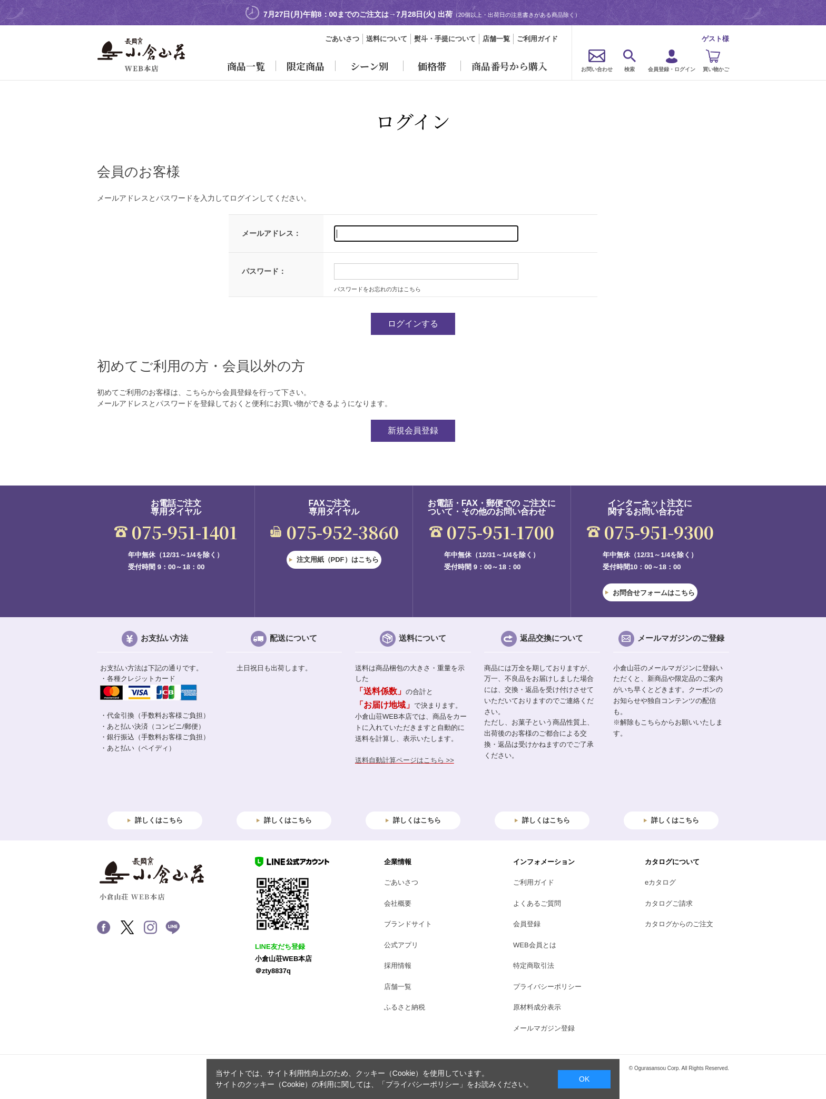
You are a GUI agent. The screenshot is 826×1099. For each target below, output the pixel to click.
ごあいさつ (342, 39)
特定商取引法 (533, 965)
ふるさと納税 (404, 1007)
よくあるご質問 (537, 903)
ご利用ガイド (537, 39)
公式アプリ (401, 945)
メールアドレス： (271, 233)
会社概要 (397, 903)
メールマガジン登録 (544, 1028)
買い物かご (716, 69)
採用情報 (397, 965)
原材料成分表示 (537, 1007)
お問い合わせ (597, 69)
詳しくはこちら (159, 820)
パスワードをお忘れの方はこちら (377, 289)
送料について (386, 39)
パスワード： (264, 271)
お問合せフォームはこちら (654, 593)
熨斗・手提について (445, 39)
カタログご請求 (669, 903)
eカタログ (660, 882)
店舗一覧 (496, 39)
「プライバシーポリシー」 (422, 1084)
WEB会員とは (534, 945)
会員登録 (526, 924)
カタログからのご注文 (679, 924)
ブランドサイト (408, 924)
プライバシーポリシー (547, 987)
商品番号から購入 (509, 66)
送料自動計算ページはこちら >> (404, 760)
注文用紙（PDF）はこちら (338, 559)
